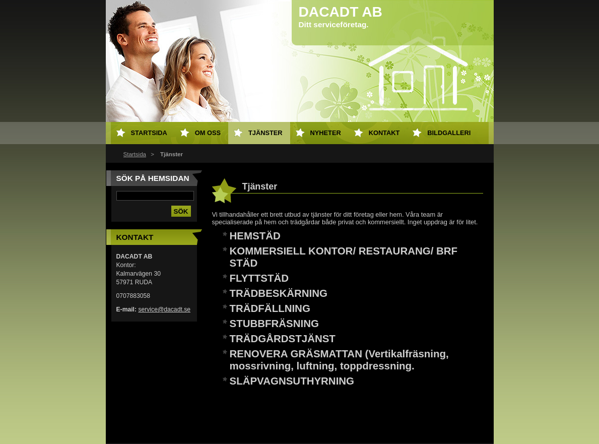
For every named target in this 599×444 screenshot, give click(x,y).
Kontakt (384, 133)
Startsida (134, 154)
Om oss (208, 133)
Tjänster (265, 133)
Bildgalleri (449, 133)
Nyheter (325, 133)
